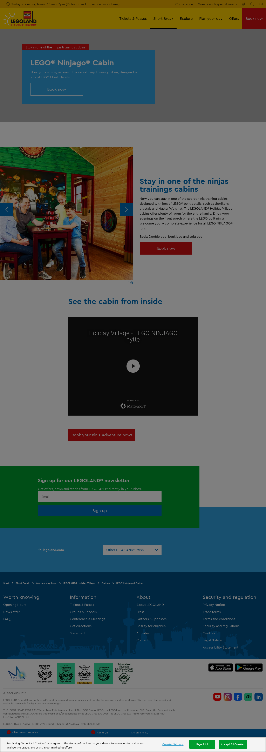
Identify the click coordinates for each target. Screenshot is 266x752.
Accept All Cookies (233, 744)
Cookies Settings (172, 744)
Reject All (202, 744)
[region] (133, 744)
